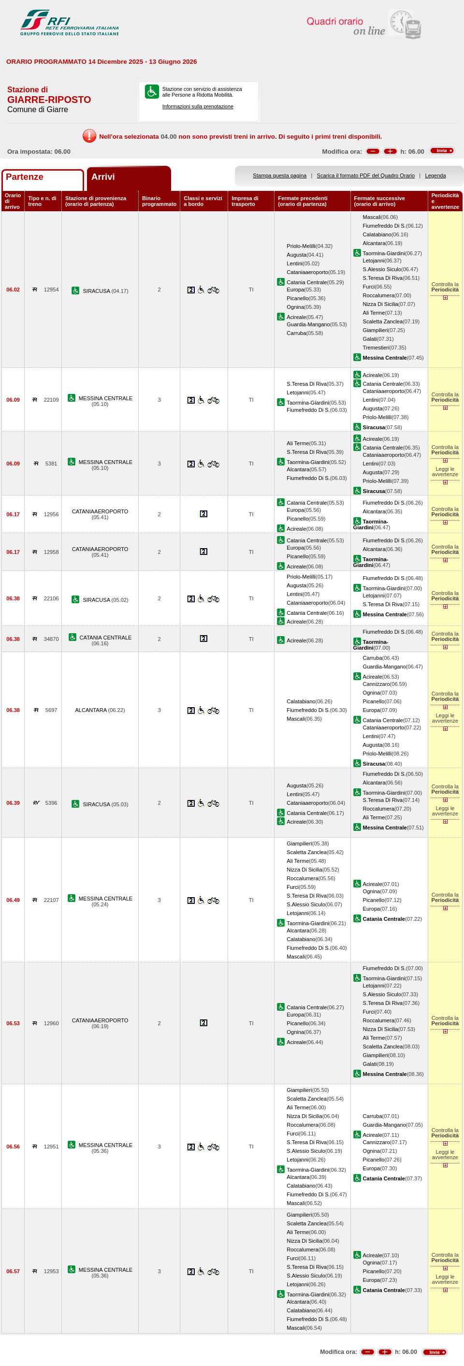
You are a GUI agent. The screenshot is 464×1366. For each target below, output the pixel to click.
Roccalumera (378, 295)
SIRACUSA (97, 291)
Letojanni (374, 260)
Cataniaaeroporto (307, 272)
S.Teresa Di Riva (383, 278)
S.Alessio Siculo (382, 269)
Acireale (296, 317)
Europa (295, 289)
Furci (369, 287)
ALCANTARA (91, 710)
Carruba (296, 333)
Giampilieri (375, 330)
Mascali (372, 217)
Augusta (296, 255)
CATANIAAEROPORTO (100, 511)
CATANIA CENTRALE (106, 637)
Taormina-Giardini (384, 253)
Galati (370, 339)
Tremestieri (376, 347)
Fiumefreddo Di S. (384, 226)
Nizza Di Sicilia (380, 304)
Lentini (295, 263)
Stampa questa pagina (279, 175)
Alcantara (374, 243)
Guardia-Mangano (308, 324)
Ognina (295, 307)
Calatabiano (377, 234)
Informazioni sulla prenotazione (197, 106)
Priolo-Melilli (301, 246)
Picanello (297, 298)
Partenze (25, 177)
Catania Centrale (307, 282)
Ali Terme (374, 313)
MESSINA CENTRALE (105, 398)
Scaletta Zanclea (383, 321)
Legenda (435, 175)
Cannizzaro (376, 684)
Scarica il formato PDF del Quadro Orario (366, 175)
